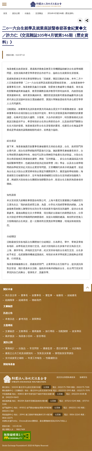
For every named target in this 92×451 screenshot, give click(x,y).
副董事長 (36, 295)
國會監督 (47, 348)
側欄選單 (4, 4)
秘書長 (59, 295)
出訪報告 (76, 348)
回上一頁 (80, 20)
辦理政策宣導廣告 (64, 353)
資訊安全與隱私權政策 (65, 377)
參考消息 (23, 318)
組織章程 (23, 300)
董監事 (48, 295)
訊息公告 (8, 313)
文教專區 (23, 331)
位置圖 (46, 387)
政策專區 (76, 331)
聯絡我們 (36, 300)
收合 (87, 287)
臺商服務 (36, 331)
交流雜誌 (39, 13)
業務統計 (9, 348)
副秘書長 (72, 295)
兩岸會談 (9, 336)
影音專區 (41, 336)
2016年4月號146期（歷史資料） (61, 13)
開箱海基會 (9, 364)
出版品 (27, 13)
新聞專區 (36, 318)
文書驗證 (8, 306)
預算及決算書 (44, 353)
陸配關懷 (63, 331)
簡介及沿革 (11, 295)
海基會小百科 (25, 336)
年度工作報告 (35, 358)
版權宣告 (83, 377)
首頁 (5, 13)
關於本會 (8, 289)
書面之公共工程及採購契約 (19, 353)
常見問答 (34, 348)
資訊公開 (16, 13)
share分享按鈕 (87, 20)
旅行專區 (50, 331)
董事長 (24, 295)
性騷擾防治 (51, 358)
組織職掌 (9, 300)
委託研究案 (62, 348)
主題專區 (8, 325)
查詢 (87, 4)
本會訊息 (9, 318)
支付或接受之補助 (14, 358)
